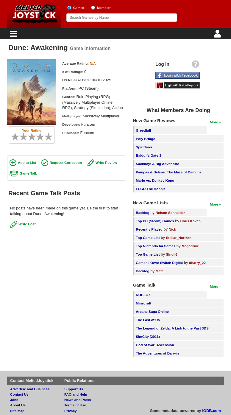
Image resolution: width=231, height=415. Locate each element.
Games (78, 8)
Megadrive (190, 246)
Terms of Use (75, 405)
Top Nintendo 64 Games (155, 246)
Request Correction (66, 162)
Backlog (142, 213)
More (214, 122)
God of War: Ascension (155, 345)
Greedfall (143, 130)
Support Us (73, 389)
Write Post (27, 224)
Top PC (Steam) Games (155, 221)
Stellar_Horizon (179, 238)
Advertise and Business (30, 389)
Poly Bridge (145, 139)
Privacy (70, 411)
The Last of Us (148, 320)
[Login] (218, 35)
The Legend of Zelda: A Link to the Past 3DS (172, 328)
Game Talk (28, 173)
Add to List (27, 162)
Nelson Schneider (170, 213)
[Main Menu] (12, 35)
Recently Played (149, 229)
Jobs (14, 400)
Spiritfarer (144, 147)
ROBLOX (143, 295)
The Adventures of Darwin (157, 353)
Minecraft (143, 303)
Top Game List (148, 238)
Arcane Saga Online (152, 311)
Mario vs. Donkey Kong (155, 180)
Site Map (17, 411)
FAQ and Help (75, 394)
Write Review (106, 162)
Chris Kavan (190, 221)
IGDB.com (211, 410)
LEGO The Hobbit (150, 189)
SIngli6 (171, 254)
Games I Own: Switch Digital (159, 263)
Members (104, 8)
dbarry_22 (197, 263)
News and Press (77, 400)
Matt (159, 271)
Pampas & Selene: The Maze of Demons (169, 172)
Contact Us (19, 394)
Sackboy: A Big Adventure (157, 164)
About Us (18, 405)
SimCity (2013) (148, 336)
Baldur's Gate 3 (148, 155)
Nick (172, 229)
